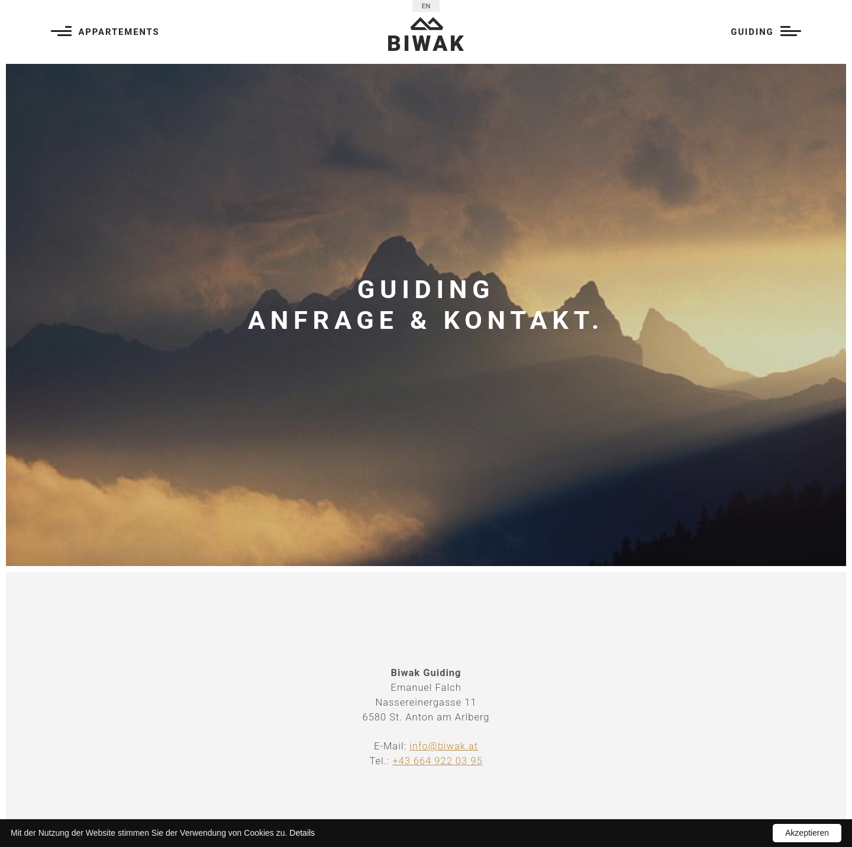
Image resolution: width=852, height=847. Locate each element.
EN (426, 6)
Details (302, 833)
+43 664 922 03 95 (437, 761)
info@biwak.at (443, 746)
